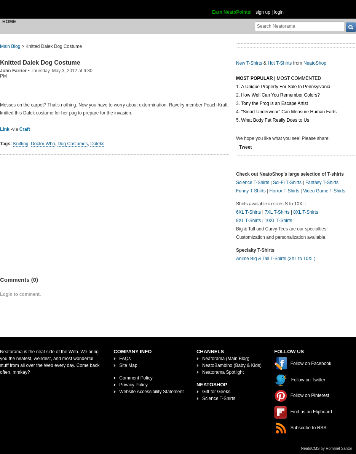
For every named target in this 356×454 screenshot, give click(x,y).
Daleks (97, 143)
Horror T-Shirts (284, 191)
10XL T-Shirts (278, 220)
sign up (262, 12)
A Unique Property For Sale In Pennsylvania (285, 86)
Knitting (20, 143)
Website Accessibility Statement (151, 391)
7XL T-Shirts (277, 212)
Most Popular (254, 78)
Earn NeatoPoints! (232, 12)
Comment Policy (135, 378)
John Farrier (13, 70)
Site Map (128, 365)
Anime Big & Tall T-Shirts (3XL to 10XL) (276, 258)
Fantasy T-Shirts (321, 182)
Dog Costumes (72, 143)
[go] (351, 27)
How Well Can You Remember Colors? (280, 95)
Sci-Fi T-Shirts (287, 182)
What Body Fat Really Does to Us (275, 120)
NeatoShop (314, 63)
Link (5, 129)
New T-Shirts (249, 63)
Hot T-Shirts (280, 63)
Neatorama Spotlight (223, 372)
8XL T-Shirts (305, 212)
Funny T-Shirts (251, 191)
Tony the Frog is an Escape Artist (274, 103)
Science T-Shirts (252, 182)
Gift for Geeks (216, 391)
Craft (24, 129)
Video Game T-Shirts (324, 191)
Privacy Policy (133, 384)
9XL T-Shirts (248, 220)
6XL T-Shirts (248, 212)
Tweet (245, 147)
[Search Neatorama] (299, 26)
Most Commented (299, 78)
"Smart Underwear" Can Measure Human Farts (289, 111)
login (279, 12)
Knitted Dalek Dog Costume (40, 62)
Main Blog (10, 46)
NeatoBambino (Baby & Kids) (232, 365)
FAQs (125, 358)
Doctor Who (43, 143)
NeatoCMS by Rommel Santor (327, 448)
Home (9, 21)
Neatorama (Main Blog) (225, 358)
